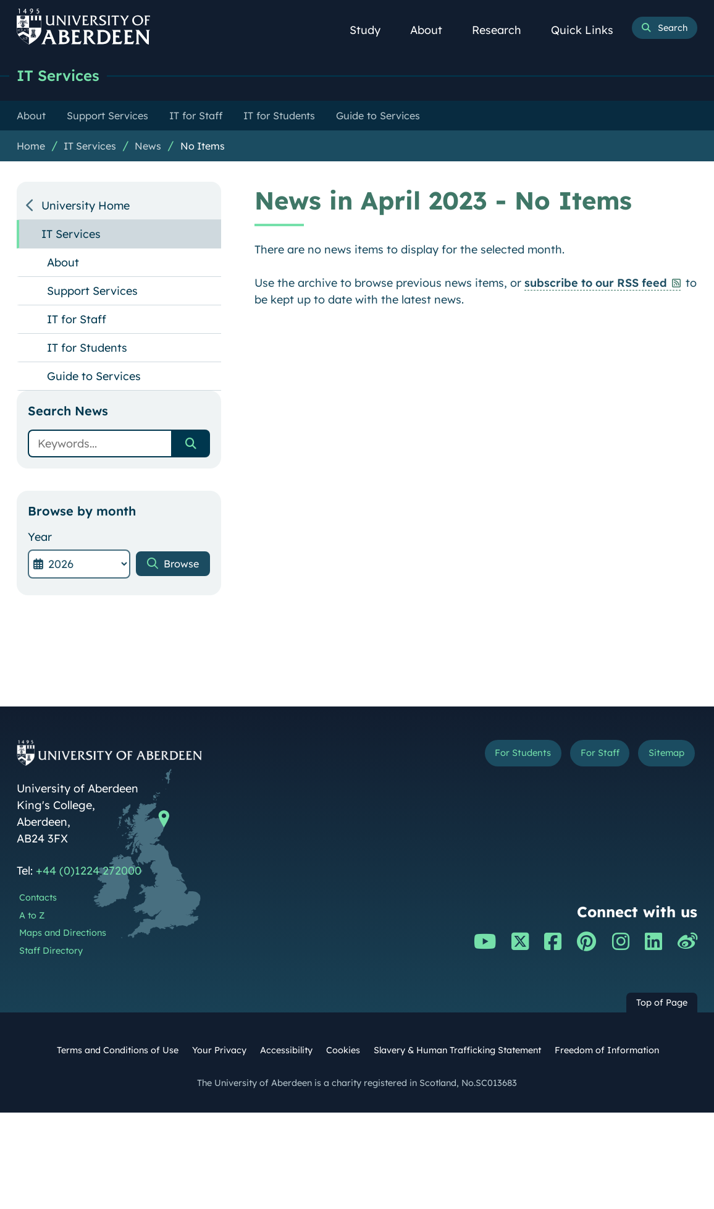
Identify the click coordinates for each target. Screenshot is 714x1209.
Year (40, 537)
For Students (508, 755)
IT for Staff (76, 320)
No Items (202, 146)
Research (503, 30)
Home (31, 146)
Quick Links (589, 30)
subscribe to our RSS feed (595, 283)
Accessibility (286, 1050)
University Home (85, 206)
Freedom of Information (607, 1050)
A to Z (31, 916)
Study (372, 30)
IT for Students (87, 348)
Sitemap (663, 755)
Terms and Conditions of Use (117, 1050)
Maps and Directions (62, 933)
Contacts (38, 898)
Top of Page (661, 1003)
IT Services (61, 75)
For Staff (591, 755)
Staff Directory (51, 951)
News (148, 146)
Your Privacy (219, 1050)
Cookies (343, 1050)
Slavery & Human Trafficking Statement (457, 1050)
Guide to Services (94, 377)
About (433, 30)
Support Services (92, 291)
